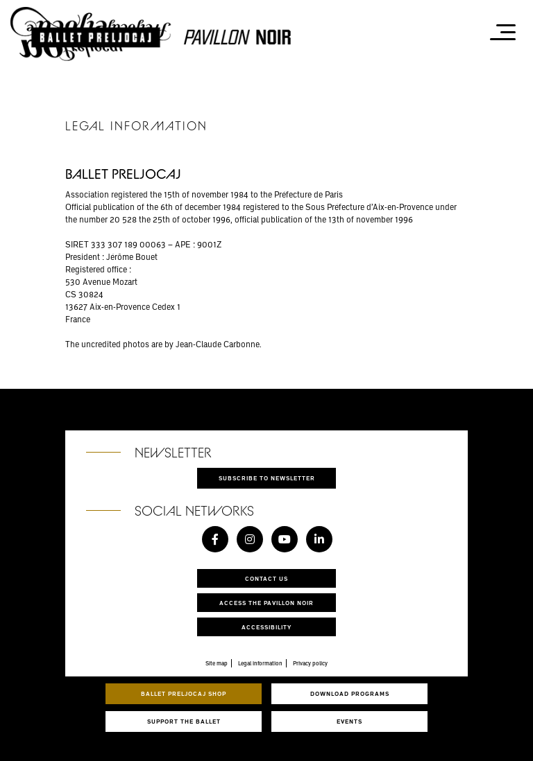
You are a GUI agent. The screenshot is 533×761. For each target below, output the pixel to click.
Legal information (260, 663)
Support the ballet (184, 721)
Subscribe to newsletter (267, 478)
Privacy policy (310, 663)
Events (349, 721)
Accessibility (266, 627)
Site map (216, 663)
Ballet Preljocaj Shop (183, 693)
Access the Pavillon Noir (266, 602)
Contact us (266, 578)
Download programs (349, 693)
